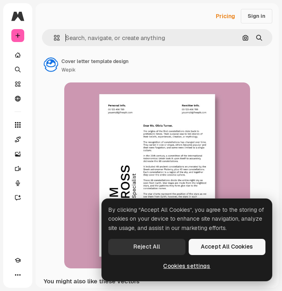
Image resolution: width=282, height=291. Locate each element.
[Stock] (17, 84)
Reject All (146, 246)
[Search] (17, 69)
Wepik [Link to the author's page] (68, 70)
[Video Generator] (17, 168)
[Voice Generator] (17, 183)
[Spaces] (17, 139)
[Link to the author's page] (51, 64)
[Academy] (17, 260)
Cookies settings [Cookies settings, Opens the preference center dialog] (186, 266)
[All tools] (17, 124)
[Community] (17, 98)
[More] (17, 274)
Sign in (256, 16)
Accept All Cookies (227, 246)
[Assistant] (17, 197)
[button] (53, 38)
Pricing (225, 16)
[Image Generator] (17, 154)
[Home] (17, 54)
